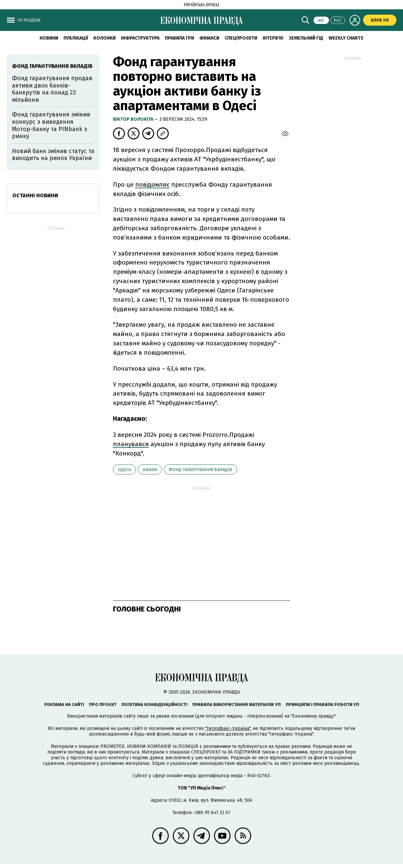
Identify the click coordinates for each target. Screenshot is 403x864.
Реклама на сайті (64, 704)
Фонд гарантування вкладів (200, 469)
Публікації (75, 38)
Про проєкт (103, 704)
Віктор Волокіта (133, 119)
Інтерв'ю (272, 38)
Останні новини (35, 195)
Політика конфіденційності (154, 704)
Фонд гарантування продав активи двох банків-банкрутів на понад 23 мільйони (52, 89)
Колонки (104, 38)
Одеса (124, 469)
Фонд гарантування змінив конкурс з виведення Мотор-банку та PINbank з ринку (51, 125)
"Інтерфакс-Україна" (228, 728)
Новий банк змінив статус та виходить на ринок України (53, 154)
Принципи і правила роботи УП (322, 704)
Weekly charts (346, 38)
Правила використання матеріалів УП (236, 704)
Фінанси (209, 38)
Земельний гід (306, 38)
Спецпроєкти (241, 38)
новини (49, 38)
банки (150, 469)
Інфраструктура (140, 38)
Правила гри (179, 38)
